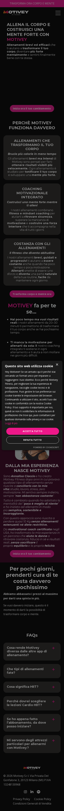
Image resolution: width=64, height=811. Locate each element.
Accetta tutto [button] (32, 431)
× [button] (57, 364)
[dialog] (32, 405)
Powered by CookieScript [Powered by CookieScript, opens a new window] (46, 447)
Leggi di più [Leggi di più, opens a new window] (11, 423)
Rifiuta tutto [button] (32, 440)
